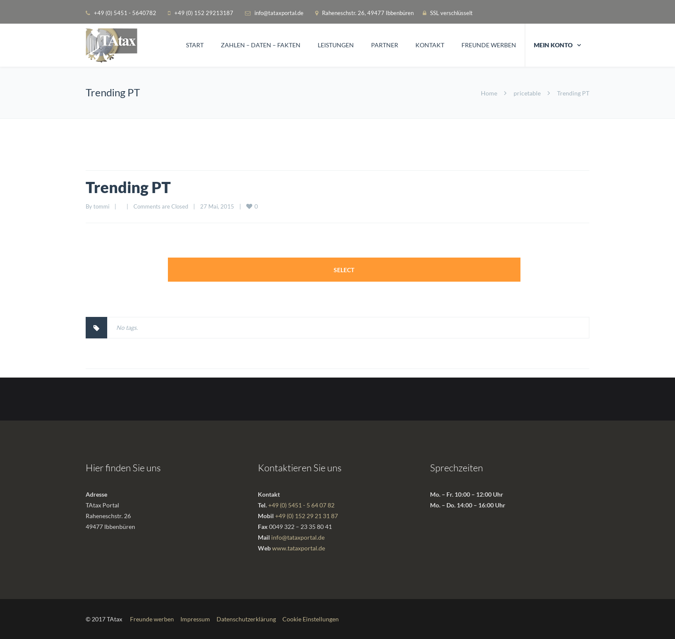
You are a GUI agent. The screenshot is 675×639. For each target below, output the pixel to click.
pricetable (527, 93)
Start (195, 45)
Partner (384, 45)
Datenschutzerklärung (246, 619)
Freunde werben (488, 45)
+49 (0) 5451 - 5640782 (125, 12)
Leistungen (336, 45)
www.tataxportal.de (298, 548)
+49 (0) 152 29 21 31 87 (306, 515)
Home (489, 93)
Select (344, 269)
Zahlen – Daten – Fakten (260, 45)
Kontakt (429, 45)
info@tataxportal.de (278, 12)
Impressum (195, 619)
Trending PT (128, 187)
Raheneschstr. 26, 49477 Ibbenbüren (368, 12)
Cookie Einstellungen (310, 619)
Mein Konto (553, 45)
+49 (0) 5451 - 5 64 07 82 (301, 505)
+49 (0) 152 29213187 (203, 12)
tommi (101, 206)
